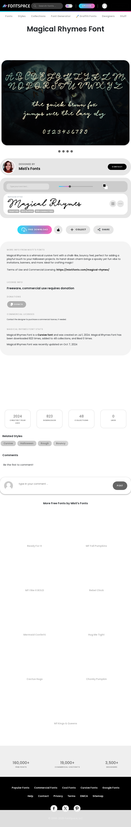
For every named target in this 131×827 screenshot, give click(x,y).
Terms (71, 796)
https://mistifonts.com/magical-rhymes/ (82, 269)
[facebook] (53, 808)
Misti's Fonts (29, 168)
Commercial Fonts (45, 787)
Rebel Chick (96, 590)
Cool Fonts (69, 787)
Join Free (120, 6)
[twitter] (65, 808)
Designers (108, 16)
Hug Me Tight (96, 634)
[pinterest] (77, 808)
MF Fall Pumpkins (96, 546)
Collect (78, 230)
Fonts (8, 16)
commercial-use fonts (67, 767)
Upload (86, 6)
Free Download (34, 230)
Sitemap (98, 796)
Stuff (123, 16)
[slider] (70, 186)
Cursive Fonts (89, 787)
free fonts (21, 767)
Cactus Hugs (35, 679)
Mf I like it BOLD (34, 590)
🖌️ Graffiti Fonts (86, 16)
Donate (17, 304)
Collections (38, 16)
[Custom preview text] (27, 186)
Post (120, 485)
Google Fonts (110, 787)
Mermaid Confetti (34, 634)
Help (30, 796)
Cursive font (45, 335)
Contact (117, 166)
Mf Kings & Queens (65, 723)
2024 (17, 416)
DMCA (84, 796)
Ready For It (34, 546)
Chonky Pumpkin (96, 679)
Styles (22, 16)
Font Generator (61, 16)
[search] (47, 6)
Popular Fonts (20, 787)
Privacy (58, 796)
